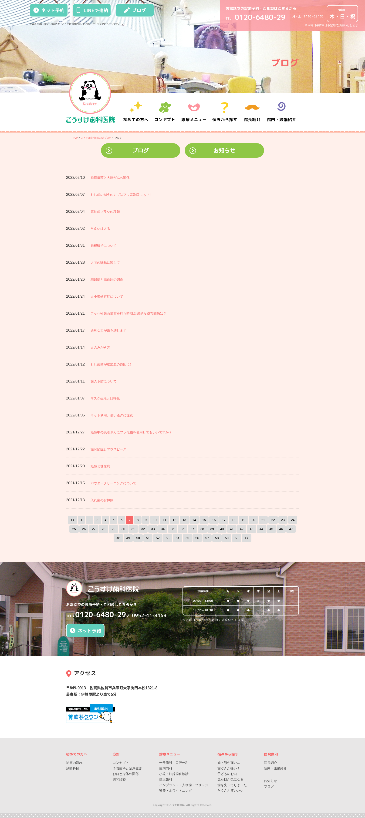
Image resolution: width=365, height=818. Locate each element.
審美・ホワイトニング (175, 790)
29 (113, 529)
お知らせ (224, 150)
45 (271, 529)
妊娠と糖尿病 (100, 466)
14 (194, 520)
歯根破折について (104, 245)
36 (182, 529)
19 (243, 520)
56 (197, 538)
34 (163, 529)
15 (204, 520)
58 (217, 538)
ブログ (135, 10)
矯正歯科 (165, 779)
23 (283, 520)
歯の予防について (104, 381)
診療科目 (72, 768)
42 (241, 529)
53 (167, 538)
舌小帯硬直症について (107, 296)
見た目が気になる (230, 779)
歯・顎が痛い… (228, 763)
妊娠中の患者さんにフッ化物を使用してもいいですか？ (131, 432)
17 (224, 520)
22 (273, 520)
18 (234, 520)
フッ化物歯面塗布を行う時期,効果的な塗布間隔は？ (128, 313)
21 (263, 520)
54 (177, 538)
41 (232, 529)
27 (94, 529)
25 (74, 529)
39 (212, 529)
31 (133, 529)
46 (281, 529)
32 (143, 529)
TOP (75, 137)
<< (72, 520)
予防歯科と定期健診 (127, 768)
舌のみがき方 (100, 347)
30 (123, 529)
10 (155, 520)
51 (148, 538)
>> (246, 538)
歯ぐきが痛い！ (228, 768)
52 (158, 538)
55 (187, 538)
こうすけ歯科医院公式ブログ (96, 137)
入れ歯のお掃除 (102, 500)
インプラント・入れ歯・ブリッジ (183, 785)
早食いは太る (100, 228)
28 (103, 529)
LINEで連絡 (92, 10)
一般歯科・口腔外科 (174, 763)
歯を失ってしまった (232, 785)
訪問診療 (119, 779)
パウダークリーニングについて (113, 483)
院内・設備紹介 (281, 112)
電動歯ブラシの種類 (105, 211)
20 (253, 520)
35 (173, 529)
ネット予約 (48, 10)
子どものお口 (227, 774)
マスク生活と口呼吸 (105, 398)
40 (222, 529)
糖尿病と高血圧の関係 (107, 279)
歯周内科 (165, 768)
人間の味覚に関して (105, 262)
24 (293, 520)
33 (153, 529)
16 (214, 520)
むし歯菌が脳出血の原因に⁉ (111, 364)
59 (227, 538)
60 (237, 538)
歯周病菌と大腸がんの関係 (110, 178)
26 (84, 529)
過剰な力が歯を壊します (108, 330)
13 (184, 520)
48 (118, 538)
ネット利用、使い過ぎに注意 (112, 415)
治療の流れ (74, 763)
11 (164, 520)
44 (261, 529)
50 (138, 538)
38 (202, 529)
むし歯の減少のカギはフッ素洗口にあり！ (121, 194)
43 (251, 529)
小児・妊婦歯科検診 (174, 774)
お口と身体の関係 (126, 774)
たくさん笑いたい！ (232, 790)
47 (291, 529)
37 (192, 529)
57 (207, 538)
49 (128, 538)
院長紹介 (252, 112)
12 (174, 520)
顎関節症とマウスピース (108, 449)
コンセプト (121, 763)
